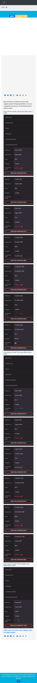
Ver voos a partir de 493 (18, 289)
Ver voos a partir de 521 (18, 413)
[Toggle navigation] (3, 2)
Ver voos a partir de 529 (18, 501)
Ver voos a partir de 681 (18, 443)
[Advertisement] (17, 36)
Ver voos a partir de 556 (18, 202)
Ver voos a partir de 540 (18, 319)
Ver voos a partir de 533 (18, 173)
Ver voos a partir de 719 (18, 231)
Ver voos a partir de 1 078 (18, 625)
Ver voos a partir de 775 (18, 472)
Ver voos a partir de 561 (18, 348)
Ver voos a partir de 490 (18, 530)
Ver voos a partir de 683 (18, 559)
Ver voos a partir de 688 (18, 260)
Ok (18, 681)
